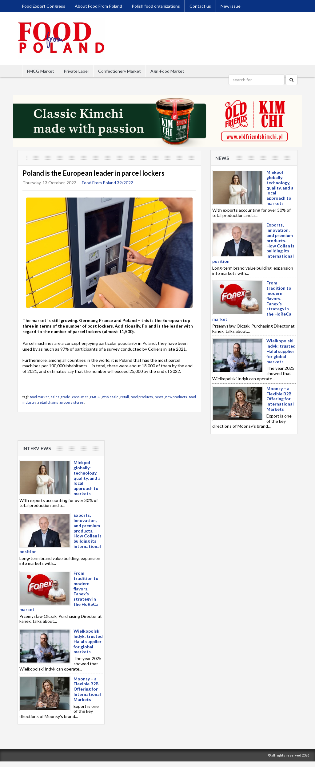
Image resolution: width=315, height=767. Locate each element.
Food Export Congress (43, 6)
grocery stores (72, 402)
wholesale (110, 397)
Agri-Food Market (167, 71)
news (159, 397)
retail (124, 397)
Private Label (76, 71)
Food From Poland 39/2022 (107, 182)
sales (55, 397)
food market (39, 397)
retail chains (48, 402)
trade (65, 397)
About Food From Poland (98, 6)
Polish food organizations (156, 6)
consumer (80, 397)
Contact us (200, 6)
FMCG (95, 397)
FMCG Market (40, 71)
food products (142, 397)
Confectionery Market (119, 71)
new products (176, 397)
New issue (231, 6)
